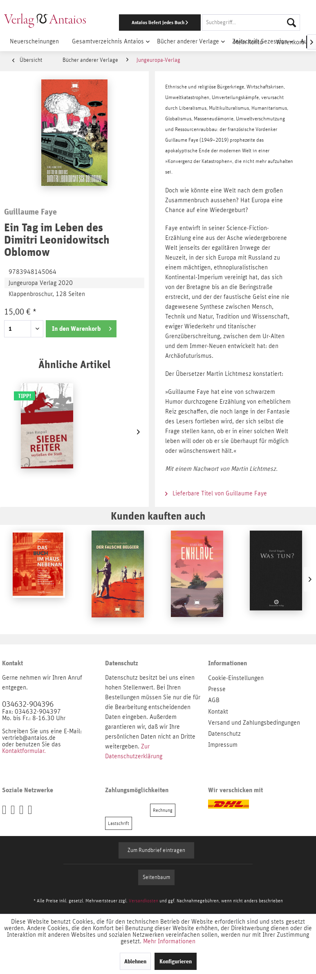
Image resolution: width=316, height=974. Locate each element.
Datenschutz (224, 733)
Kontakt (218, 711)
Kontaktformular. (24, 751)
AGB (214, 700)
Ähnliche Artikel (74, 364)
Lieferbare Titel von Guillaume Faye (216, 493)
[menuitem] (205, 22)
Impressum (223, 744)
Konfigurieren (175, 961)
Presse (217, 689)
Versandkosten (143, 900)
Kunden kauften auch (158, 515)
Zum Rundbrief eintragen (156, 850)
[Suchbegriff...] (251, 22)
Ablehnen (135, 961)
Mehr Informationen (169, 941)
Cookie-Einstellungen (236, 678)
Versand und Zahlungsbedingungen (254, 722)
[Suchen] (291, 22)
